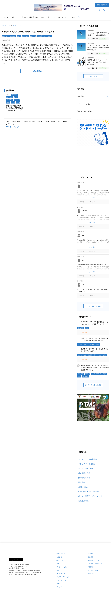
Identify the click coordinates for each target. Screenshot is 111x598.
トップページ (6, 25)
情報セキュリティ (93, 560)
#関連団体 (25, 36)
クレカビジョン (61, 573)
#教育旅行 (86, 376)
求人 (49, 17)
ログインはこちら (13, 127)
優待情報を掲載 (84, 478)
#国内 (44, 36)
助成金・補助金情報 (84, 111)
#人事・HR (91, 344)
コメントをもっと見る (93, 306)
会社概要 (90, 553)
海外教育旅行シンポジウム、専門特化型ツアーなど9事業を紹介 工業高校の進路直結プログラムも (95, 368)
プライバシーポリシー (95, 563)
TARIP (58, 583)
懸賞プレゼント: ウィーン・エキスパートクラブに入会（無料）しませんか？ (98, 62)
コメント (85, 333)
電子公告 (90, 573)
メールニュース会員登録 (87, 459)
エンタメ (59, 587)
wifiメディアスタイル (63, 577)
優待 (73, 17)
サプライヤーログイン (86, 468)
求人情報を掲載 (84, 473)
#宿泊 (99, 355)
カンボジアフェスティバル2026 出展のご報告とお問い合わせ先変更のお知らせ (98, 47)
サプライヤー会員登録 (86, 464)
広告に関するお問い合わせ (88, 491)
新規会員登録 (102, 5)
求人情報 (80, 89)
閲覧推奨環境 (83, 501)
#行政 (19, 36)
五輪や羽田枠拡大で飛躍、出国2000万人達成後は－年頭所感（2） (14, 108)
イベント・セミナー (61, 17)
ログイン (102, 10)
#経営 (87, 328)
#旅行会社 (5, 36)
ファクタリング (61, 580)
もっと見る (93, 76)
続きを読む (37, 71)
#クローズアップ (96, 374)
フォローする (18, 559)
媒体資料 (81, 482)
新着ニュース (16, 17)
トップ (6, 17)
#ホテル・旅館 (82, 344)
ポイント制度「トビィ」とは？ (90, 496)
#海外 (39, 36)
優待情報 (80, 96)
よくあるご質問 (93, 570)
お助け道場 (28, 17)
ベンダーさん (39, 17)
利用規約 (90, 567)
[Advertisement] (93, 162)
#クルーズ (33, 36)
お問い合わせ (83, 487)
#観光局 (87, 374)
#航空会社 (13, 36)
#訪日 (49, 36)
